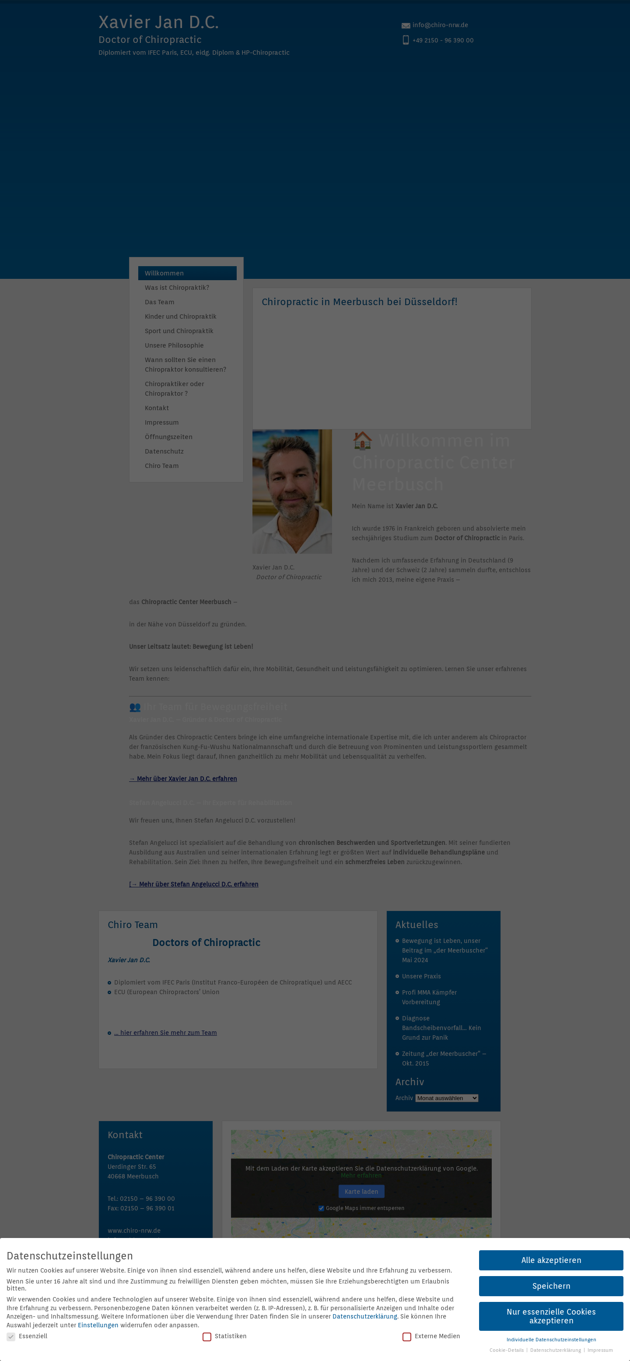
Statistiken (225, 1336)
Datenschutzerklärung (364, 1316)
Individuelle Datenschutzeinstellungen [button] (551, 1339)
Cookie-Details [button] (507, 1350)
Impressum (600, 1350)
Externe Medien (431, 1336)
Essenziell (27, 1336)
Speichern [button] (551, 1286)
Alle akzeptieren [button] (551, 1260)
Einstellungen (98, 1325)
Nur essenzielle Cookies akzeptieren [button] (551, 1316)
